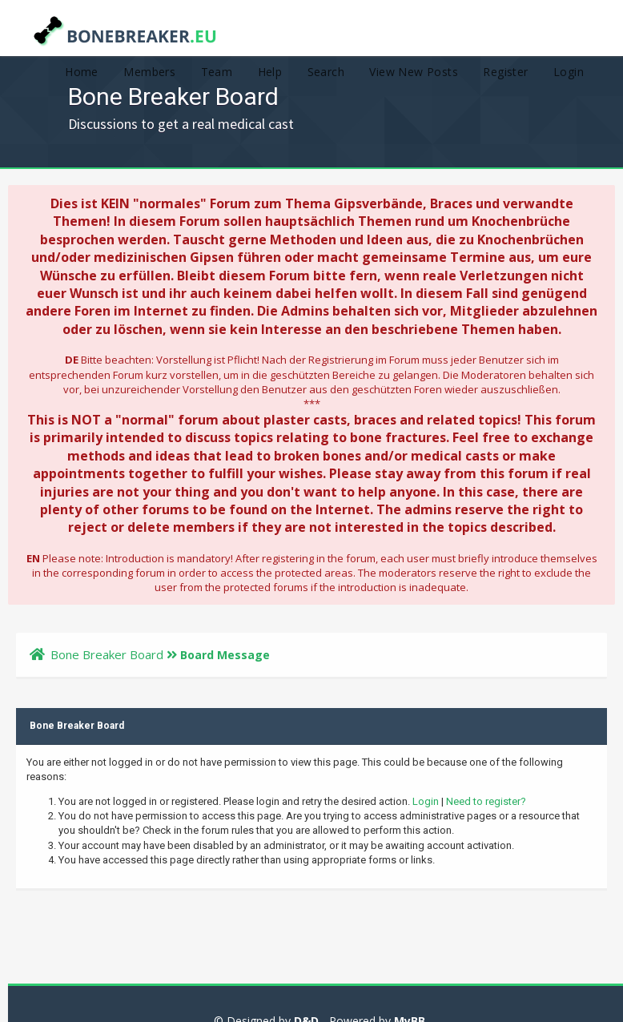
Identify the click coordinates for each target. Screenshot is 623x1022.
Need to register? (486, 801)
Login (568, 71)
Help (270, 71)
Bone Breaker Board (106, 654)
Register (505, 71)
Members (149, 71)
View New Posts (413, 71)
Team (217, 71)
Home (81, 71)
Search (325, 71)
